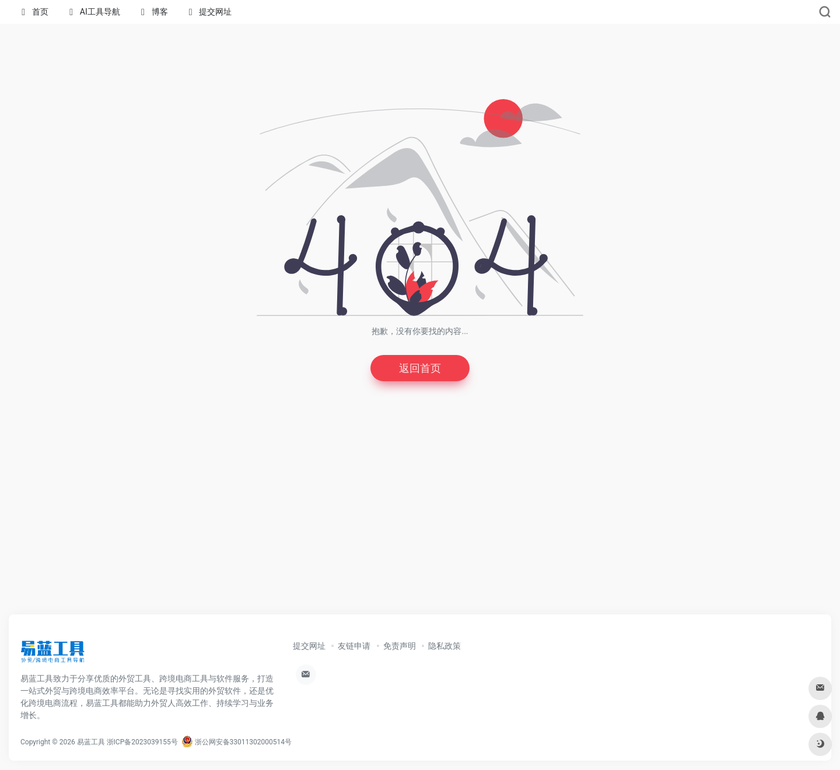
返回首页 (420, 368)
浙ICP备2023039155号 (142, 742)
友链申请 (354, 646)
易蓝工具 (91, 742)
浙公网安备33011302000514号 (236, 742)
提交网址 (309, 646)
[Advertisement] (420, 518)
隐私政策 (444, 646)
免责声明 (399, 646)
